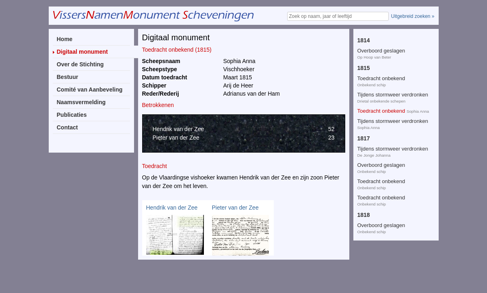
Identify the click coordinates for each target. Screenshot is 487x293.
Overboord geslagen (381, 121)
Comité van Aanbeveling (90, 89)
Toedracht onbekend (381, 34)
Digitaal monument (82, 51)
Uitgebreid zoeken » (413, 16)
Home (65, 39)
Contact (67, 127)
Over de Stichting (80, 64)
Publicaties (72, 115)
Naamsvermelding (81, 102)
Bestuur (67, 77)
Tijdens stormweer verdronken (392, 51)
